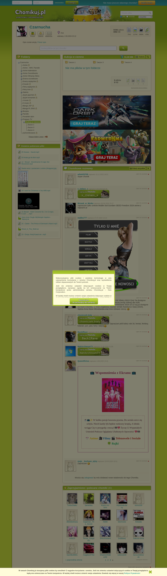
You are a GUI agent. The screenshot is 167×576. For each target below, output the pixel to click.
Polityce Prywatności (132, 573)
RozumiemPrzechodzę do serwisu (84, 301)
